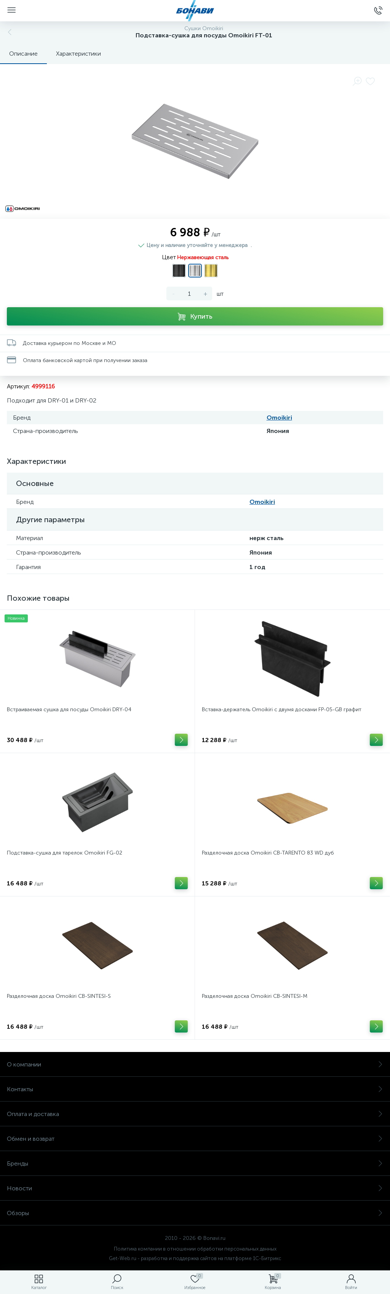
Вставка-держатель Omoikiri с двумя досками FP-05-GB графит (281, 709)
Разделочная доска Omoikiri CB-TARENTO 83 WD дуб (268, 853)
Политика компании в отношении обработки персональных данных (195, 1249)
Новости (195, 1188)
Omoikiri (279, 417)
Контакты (195, 1089)
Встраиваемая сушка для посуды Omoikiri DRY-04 (69, 709)
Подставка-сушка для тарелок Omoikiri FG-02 (64, 853)
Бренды (195, 1163)
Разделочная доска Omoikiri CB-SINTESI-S (59, 996)
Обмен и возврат (195, 1138)
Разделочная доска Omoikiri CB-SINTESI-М (254, 996)
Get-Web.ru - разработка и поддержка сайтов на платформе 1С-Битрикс (195, 1258)
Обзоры (195, 1213)
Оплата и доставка (195, 1114)
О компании (195, 1064)
